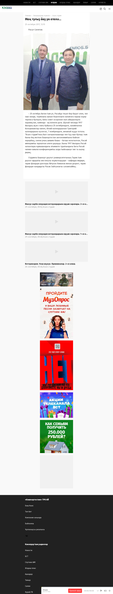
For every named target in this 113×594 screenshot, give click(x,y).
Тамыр (85, 3)
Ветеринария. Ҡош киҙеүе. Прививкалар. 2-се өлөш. (50, 264)
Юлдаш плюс (65, 3)
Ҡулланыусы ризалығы (35, 529)
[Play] (101, 590)
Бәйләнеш (29, 523)
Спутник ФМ (43, 3)
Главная (28, 16)
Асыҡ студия (56, 16)
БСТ (34, 3)
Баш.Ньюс (29, 506)
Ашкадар (76, 3)
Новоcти (26, 3)
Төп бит (28, 512)
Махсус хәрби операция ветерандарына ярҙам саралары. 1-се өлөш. (56, 234)
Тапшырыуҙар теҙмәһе (41, 16)
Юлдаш (54, 3)
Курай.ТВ (102, 3)
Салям (93, 3)
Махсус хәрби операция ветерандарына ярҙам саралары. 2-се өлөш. (56, 204)
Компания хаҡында (33, 518)
